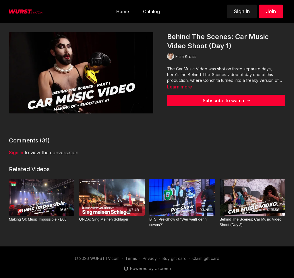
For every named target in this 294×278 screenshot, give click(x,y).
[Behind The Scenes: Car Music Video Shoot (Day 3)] (252, 222)
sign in (16, 152)
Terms (131, 258)
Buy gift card (175, 258)
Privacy (150, 258)
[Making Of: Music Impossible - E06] (42, 219)
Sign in (242, 11)
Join (271, 11)
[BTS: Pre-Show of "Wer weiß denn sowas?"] (182, 222)
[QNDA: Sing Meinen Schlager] (112, 219)
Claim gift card (205, 258)
